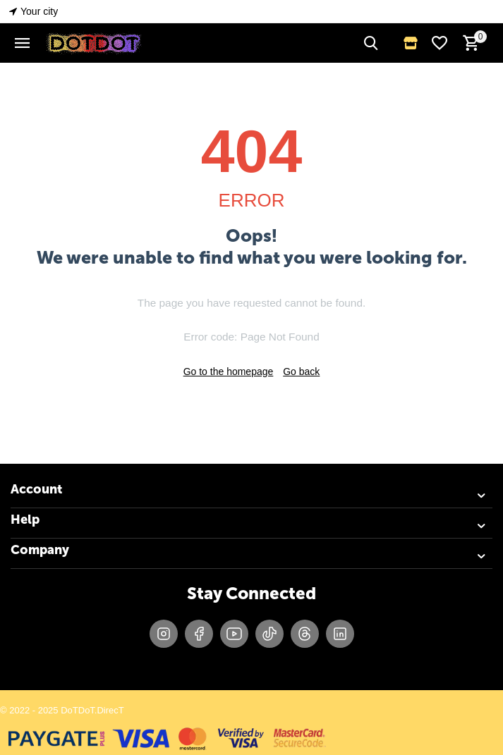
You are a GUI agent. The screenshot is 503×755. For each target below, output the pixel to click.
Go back (301, 371)
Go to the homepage (228, 371)
